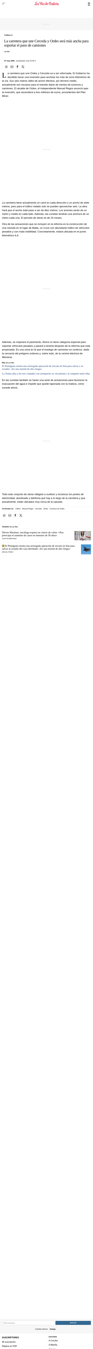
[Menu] (3, 3)
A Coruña (53, 1340)
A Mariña (53, 1345)
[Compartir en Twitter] (23, 66)
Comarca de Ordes (56, 509)
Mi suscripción (9, 1342)
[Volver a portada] (46, 3)
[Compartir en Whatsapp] (6, 66)
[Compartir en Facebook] (17, 66)
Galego (53, 1329)
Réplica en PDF (9, 1346)
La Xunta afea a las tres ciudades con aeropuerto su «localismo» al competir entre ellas (46, 373)
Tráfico (18, 509)
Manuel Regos (28, 509)
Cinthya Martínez (9, 538)
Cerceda (38, 509)
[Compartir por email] (12, 66)
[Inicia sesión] (88, 3)
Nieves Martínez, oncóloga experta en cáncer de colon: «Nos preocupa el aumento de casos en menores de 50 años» (33, 534)
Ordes (45, 509)
